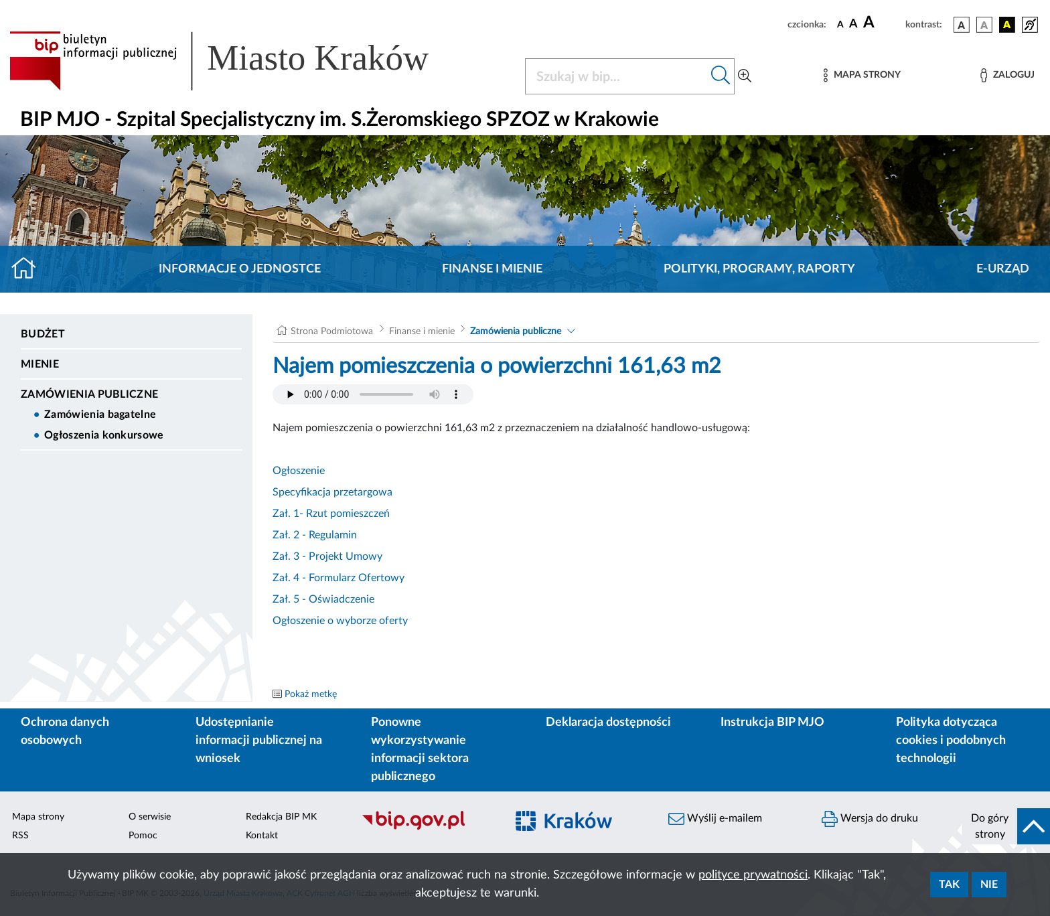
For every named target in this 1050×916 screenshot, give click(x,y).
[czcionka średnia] (853, 24)
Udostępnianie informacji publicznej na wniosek (259, 740)
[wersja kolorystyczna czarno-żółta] (1007, 25)
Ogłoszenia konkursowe (104, 435)
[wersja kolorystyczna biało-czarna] (984, 25)
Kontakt (262, 835)
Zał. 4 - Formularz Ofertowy (338, 577)
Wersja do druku (870, 819)
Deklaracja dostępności (608, 722)
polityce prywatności (753, 875)
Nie (989, 884)
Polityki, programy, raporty (759, 269)
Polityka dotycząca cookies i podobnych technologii (951, 740)
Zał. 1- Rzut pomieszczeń (331, 513)
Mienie (40, 364)
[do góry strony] (1006, 826)
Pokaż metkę (311, 694)
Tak (949, 884)
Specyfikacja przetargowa (332, 492)
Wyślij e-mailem (715, 819)
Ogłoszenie (299, 470)
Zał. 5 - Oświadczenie (323, 599)
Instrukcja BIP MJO (772, 722)
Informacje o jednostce (240, 269)
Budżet (43, 334)
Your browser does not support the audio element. (373, 394)
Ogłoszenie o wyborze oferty (340, 620)
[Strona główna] (29, 269)
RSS (20, 835)
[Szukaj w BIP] (616, 76)
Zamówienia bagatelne (100, 414)
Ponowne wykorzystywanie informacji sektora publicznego (420, 749)
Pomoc (143, 835)
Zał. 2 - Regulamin (315, 535)
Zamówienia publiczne (89, 394)
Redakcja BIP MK (281, 817)
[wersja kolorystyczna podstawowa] (962, 25)
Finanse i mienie (492, 269)
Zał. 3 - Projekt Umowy (327, 556)
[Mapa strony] (862, 75)
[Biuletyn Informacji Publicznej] (427, 828)
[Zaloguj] (1007, 75)
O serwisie (150, 817)
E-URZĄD (1002, 269)
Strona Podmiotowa (332, 331)
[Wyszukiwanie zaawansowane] (744, 76)
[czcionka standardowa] (840, 24)
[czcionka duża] (882, 23)
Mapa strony (38, 817)
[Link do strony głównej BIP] (238, 60)
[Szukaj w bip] (721, 76)
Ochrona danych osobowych (65, 731)
